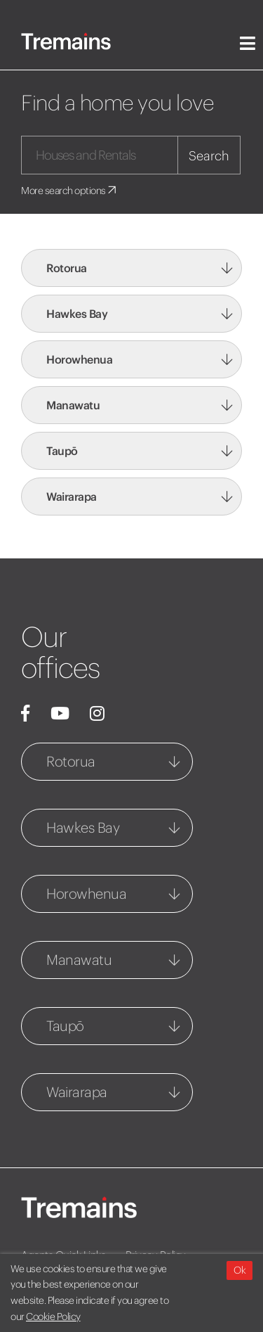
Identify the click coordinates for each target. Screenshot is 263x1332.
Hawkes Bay (76, 314)
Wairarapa (71, 496)
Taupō (62, 451)
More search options (70, 190)
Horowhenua (79, 359)
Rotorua (66, 268)
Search (209, 156)
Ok (239, 1270)
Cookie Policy (53, 1316)
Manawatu (73, 405)
